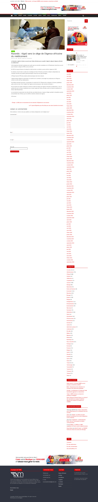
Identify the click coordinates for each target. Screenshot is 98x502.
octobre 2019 (70, 241)
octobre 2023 (70, 139)
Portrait (68, 346)
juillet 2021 (69, 196)
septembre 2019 (70, 243)
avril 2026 (69, 76)
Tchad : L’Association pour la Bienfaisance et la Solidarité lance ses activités (77, 411)
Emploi (59, 15)
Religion (68, 350)
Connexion (69, 442)
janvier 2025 (69, 108)
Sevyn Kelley (69, 428)
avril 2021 (69, 203)
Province (68, 348)
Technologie (54, 15)
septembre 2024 (70, 116)
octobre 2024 (70, 114)
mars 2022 (69, 179)
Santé (44, 15)
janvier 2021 (69, 209)
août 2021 (69, 194)
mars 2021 (69, 205)
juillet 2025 (69, 95)
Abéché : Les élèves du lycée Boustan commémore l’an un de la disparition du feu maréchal (77, 416)
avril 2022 (69, 177)
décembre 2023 (70, 135)
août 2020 (69, 219)
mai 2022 (69, 175)
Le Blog (60, 475)
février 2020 (69, 232)
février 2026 (69, 80)
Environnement (70, 305)
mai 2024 (69, 125)
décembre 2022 (70, 160)
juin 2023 (69, 148)
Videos (68, 375)
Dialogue (69, 284)
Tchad (15, 15)
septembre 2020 (70, 217)
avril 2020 (69, 228)
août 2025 (69, 93)
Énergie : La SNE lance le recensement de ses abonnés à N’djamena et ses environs (30, 102)
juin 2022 (69, 173)
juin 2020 (69, 224)
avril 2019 (69, 253)
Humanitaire (69, 316)
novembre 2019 (70, 238)
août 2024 (69, 118)
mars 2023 (69, 154)
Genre (68, 314)
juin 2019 (69, 249)
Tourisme (69, 369)
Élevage (68, 295)
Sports (40, 15)
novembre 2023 (70, 137)
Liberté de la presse (71, 327)
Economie (30, 15)
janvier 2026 (69, 82)
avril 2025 (69, 101)
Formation (69, 310)
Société (68, 356)
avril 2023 (69, 152)
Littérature (69, 329)
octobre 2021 (70, 190)
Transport (69, 371)
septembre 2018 (70, 262)
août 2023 (69, 143)
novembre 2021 (70, 188)
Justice (68, 324)
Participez (61, 484)
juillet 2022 (69, 171)
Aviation (68, 276)
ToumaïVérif (69, 367)
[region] (63, 8)
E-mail (12, 139)
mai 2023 (69, 150)
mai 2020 (69, 226)
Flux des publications (71, 444)
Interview (69, 322)
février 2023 (69, 156)
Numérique (69, 339)
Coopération (69, 280)
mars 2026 (69, 78)
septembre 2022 (70, 167)
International (70, 320)
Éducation (69, 293)
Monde (24, 15)
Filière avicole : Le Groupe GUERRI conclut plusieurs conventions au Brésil (41, 1)
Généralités (69, 312)
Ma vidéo (69, 331)
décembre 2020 (70, 211)
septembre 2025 (70, 91)
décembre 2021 (70, 186)
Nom (11, 132)
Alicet (68, 414)
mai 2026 (69, 74)
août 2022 (69, 169)
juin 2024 (69, 122)
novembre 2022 (70, 162)
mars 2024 (69, 129)
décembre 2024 (70, 110)
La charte (61, 481)
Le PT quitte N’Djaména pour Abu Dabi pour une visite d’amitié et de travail (46, 105)
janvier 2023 (69, 158)
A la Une (68, 270)
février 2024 (69, 131)
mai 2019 (69, 251)
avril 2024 (69, 127)
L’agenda (60, 479)
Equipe (11, 490)
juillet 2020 (69, 222)
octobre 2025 (70, 89)
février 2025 (69, 106)
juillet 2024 (69, 120)
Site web (12, 146)
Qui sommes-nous (14, 487)
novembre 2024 (70, 112)
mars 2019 (69, 255)
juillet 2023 (69, 146)
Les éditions (61, 477)
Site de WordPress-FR (71, 448)
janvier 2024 (69, 133)
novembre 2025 (70, 87)
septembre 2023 (70, 141)
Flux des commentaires (72, 446)
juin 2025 (69, 97)
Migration (69, 335)
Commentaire (13, 114)
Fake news (69, 308)
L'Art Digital (19, 497)
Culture (35, 15)
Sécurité (68, 354)
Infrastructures (70, 318)
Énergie (68, 299)
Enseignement (70, 301)
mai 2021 (69, 200)
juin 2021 (69, 198)
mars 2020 (69, 230)
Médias (68, 333)
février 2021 (69, 207)
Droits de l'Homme (71, 289)
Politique (69, 343)
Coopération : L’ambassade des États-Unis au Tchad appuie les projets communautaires (76, 421)
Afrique (20, 15)
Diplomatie (69, 286)
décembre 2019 (70, 236)
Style (48, 15)
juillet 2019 (69, 247)
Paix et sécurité (70, 341)
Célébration (69, 278)
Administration (70, 272)
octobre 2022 (70, 165)
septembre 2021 (70, 192)
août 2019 (69, 245)
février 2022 (69, 181)
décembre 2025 (70, 84)
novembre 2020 (70, 213)
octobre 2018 (70, 260)
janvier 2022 (69, 184)
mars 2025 (69, 103)
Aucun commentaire (27, 58)
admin (20, 58)
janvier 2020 (69, 234)
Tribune (64, 15)
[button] (63, 8)
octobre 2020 (70, 215)
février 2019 (69, 257)
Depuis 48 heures (62, 473)
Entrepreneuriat (70, 303)
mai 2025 (69, 99)
